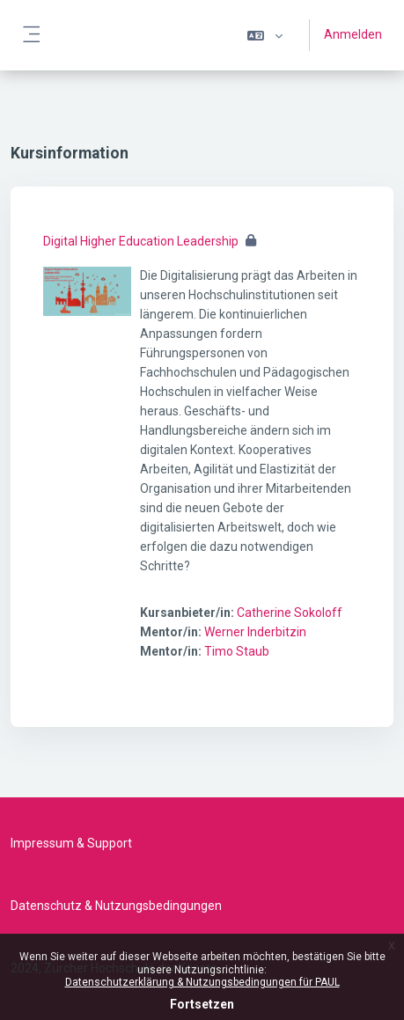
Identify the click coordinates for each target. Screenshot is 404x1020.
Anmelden (353, 34)
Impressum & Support (71, 843)
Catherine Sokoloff (289, 612)
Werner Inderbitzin (255, 632)
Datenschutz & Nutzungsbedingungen (116, 906)
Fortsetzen (202, 1004)
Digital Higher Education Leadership (141, 241)
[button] (265, 35)
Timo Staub (236, 651)
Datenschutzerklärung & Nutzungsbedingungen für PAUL (202, 982)
